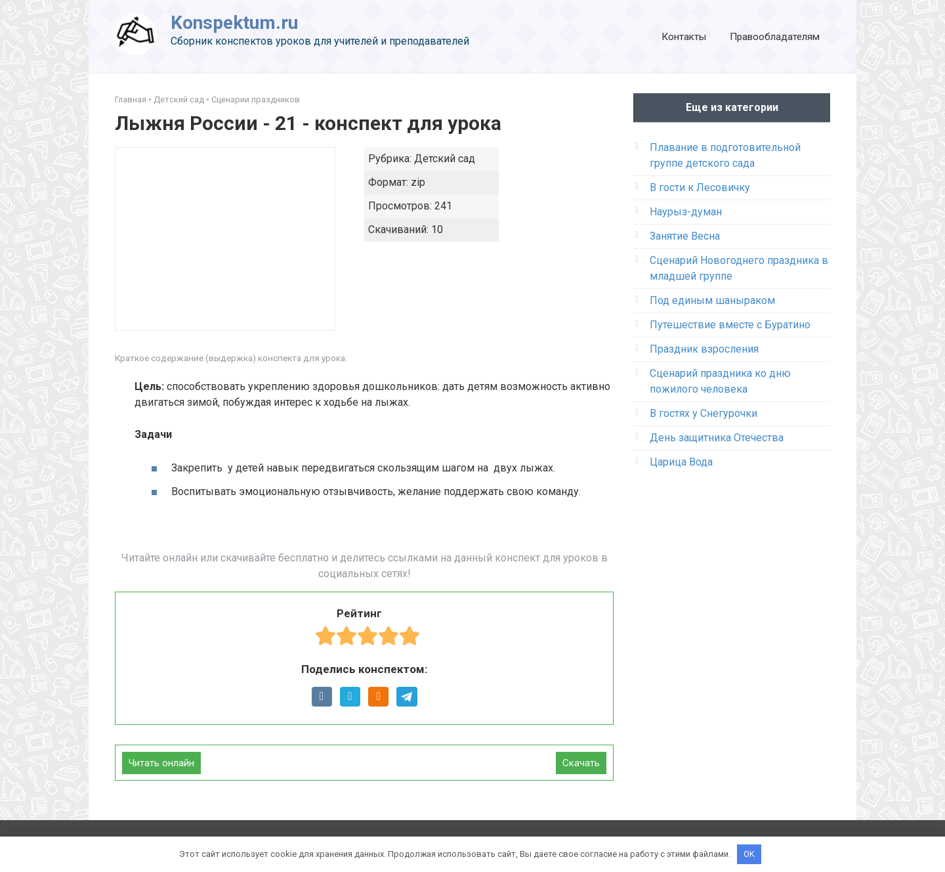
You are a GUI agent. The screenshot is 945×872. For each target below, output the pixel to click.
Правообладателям (775, 37)
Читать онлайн (161, 763)
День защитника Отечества (717, 437)
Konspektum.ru (234, 22)
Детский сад (179, 99)
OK (749, 854)
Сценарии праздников (255, 99)
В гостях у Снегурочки (703, 413)
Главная (130, 99)
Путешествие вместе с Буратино (730, 324)
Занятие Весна (685, 236)
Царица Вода (681, 462)
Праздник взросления (704, 349)
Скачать (581, 763)
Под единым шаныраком (712, 300)
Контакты (684, 37)
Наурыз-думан (686, 212)
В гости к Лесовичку (700, 187)
